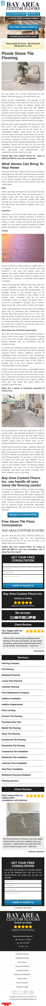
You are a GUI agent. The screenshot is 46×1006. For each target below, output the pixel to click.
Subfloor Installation (11, 698)
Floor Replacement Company (15, 693)
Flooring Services (10, 781)
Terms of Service (22, 985)
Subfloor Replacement (12, 704)
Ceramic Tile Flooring (12, 716)
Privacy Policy (22, 981)
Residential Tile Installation (14, 757)
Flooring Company (10, 663)
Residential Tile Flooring (13, 746)
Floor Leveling (8, 710)
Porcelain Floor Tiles (11, 722)
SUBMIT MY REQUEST (23, 586)
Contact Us (34, 14)
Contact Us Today (22, 989)
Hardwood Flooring (11, 675)
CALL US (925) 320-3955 (16, 14)
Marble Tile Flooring (11, 728)
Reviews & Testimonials (22, 977)
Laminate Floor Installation (14, 763)
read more (34, 646)
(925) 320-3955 (8, 158)
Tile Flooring (8, 669)
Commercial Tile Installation (15, 751)
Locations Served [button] (23, 908)
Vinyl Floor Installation (12, 769)
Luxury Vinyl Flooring (12, 681)
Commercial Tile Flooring (14, 740)
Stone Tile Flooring (11, 734)
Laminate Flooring (10, 687)
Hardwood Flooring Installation (16, 775)
